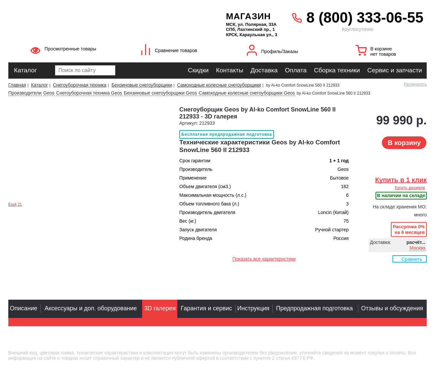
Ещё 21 (15, 204)
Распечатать (415, 84)
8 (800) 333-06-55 (364, 17)
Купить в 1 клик (401, 180)
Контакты (229, 70)
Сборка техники (337, 70)
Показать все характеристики (264, 259)
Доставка (264, 70)
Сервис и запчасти (394, 70)
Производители (25, 93)
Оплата (295, 70)
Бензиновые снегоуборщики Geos (160, 93)
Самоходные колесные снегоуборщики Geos (247, 93)
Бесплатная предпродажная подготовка (226, 134)
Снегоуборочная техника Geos (89, 93)
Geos (49, 93)
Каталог (25, 70)
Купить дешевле (410, 188)
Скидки (198, 70)
